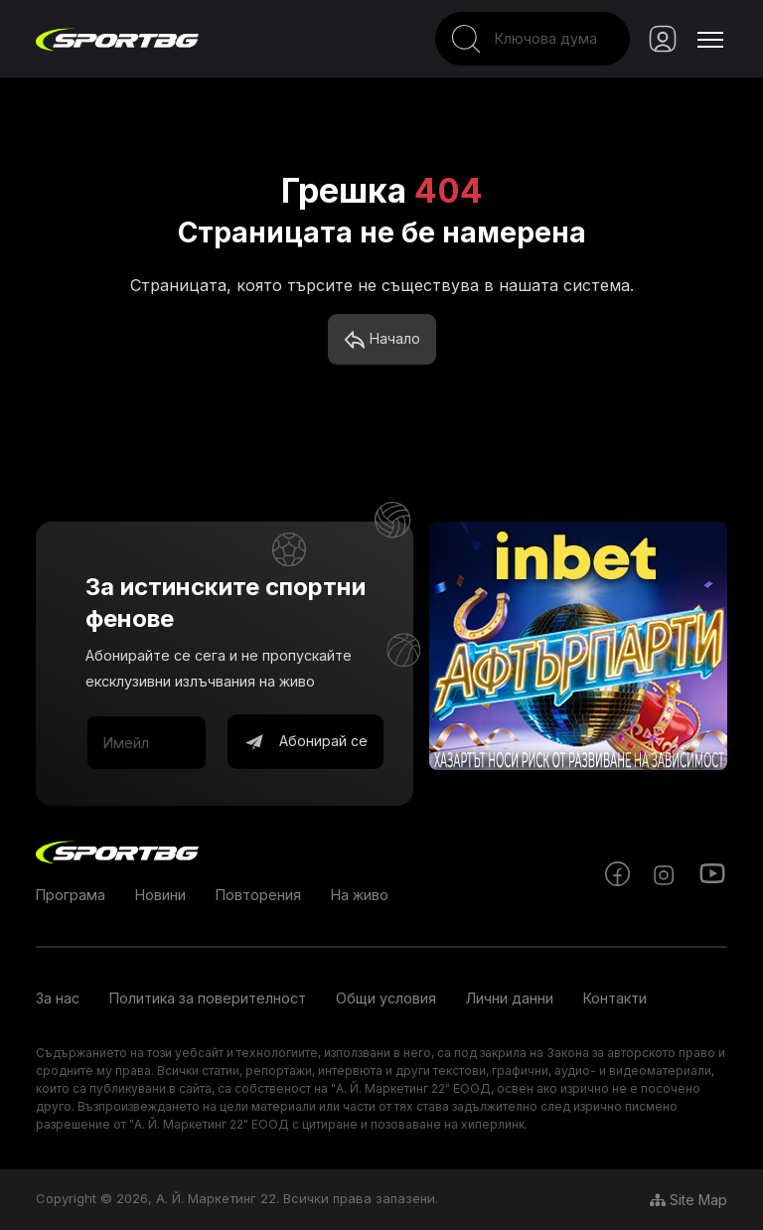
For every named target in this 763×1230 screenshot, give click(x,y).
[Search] (532, 39)
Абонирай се (305, 742)
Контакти (615, 998)
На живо (359, 894)
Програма (70, 894)
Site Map (688, 1199)
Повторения (258, 894)
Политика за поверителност (207, 998)
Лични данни (509, 998)
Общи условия (386, 998)
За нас (57, 998)
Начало (382, 340)
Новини (160, 894)
